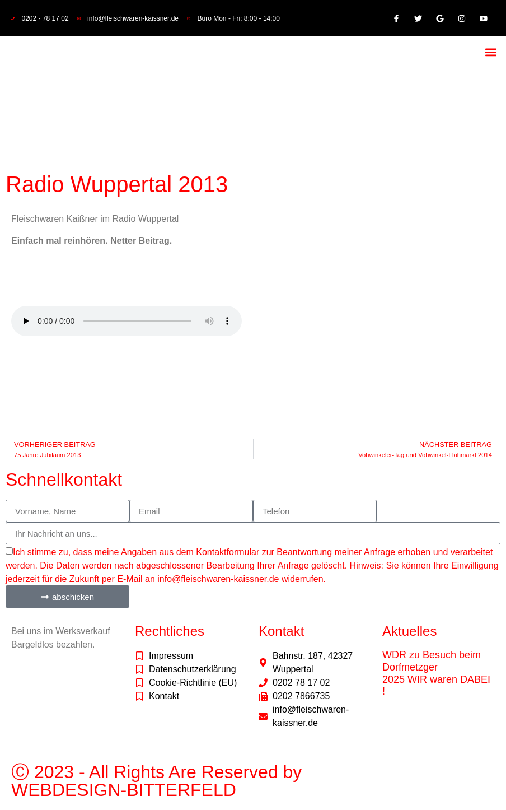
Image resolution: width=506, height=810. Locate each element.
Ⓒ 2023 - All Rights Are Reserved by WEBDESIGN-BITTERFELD (156, 781)
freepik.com (68, 737)
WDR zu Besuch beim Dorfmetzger (431, 661)
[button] (490, 52)
